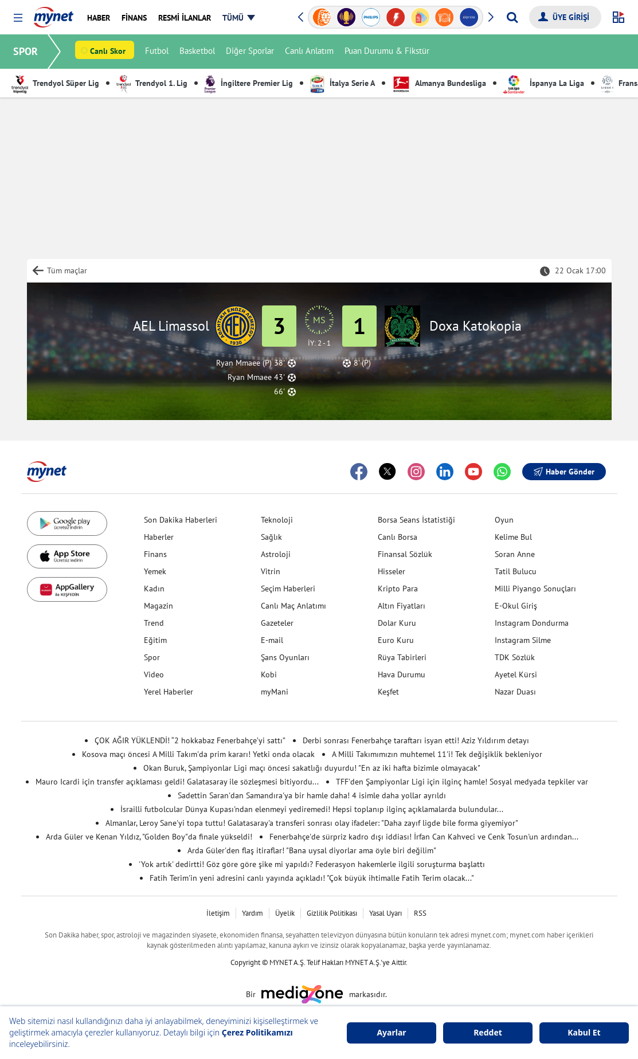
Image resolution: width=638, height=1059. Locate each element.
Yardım (252, 913)
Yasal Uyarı (385, 913)
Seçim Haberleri (288, 588)
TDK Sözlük (515, 657)
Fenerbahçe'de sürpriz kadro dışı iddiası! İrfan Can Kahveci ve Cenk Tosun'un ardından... (423, 836)
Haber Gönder (564, 471)
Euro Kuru (396, 640)
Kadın (154, 588)
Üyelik (285, 913)
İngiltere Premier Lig (249, 83)
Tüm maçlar (67, 270)
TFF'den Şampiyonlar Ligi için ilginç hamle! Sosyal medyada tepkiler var (462, 781)
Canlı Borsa (397, 537)
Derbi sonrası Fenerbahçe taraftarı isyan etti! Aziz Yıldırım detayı (416, 740)
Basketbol (198, 51)
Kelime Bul (513, 537)
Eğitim (155, 640)
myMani (274, 692)
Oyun (504, 520)
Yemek (155, 571)
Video (154, 674)
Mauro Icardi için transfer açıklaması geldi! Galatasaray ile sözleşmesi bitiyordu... (177, 781)
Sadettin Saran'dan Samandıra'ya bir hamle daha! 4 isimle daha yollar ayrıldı (312, 795)
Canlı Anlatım (309, 51)
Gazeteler (277, 623)
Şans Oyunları (285, 657)
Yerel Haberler (168, 692)
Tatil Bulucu (516, 571)
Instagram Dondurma (532, 623)
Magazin (158, 606)
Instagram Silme (523, 640)
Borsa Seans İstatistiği (416, 520)
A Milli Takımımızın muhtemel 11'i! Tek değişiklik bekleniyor (437, 754)
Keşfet (388, 692)
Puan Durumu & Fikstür (387, 51)
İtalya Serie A (342, 83)
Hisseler (391, 571)
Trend (154, 623)
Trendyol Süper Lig (55, 83)
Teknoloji (277, 520)
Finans (155, 554)
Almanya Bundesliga (439, 83)
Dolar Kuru (397, 623)
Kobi (269, 674)
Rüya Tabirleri (402, 657)
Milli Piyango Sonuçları (535, 588)
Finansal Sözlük (405, 554)
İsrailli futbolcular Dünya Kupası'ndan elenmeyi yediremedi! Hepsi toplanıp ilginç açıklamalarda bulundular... (311, 809)
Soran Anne (515, 554)
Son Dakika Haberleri (180, 520)
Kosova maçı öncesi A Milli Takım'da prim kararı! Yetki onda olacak (198, 754)
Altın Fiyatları (401, 606)
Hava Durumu (401, 674)
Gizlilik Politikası (332, 913)
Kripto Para (398, 588)
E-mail (272, 640)
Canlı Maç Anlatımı (293, 606)
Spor (152, 657)
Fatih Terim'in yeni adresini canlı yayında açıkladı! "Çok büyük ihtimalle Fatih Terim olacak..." (312, 878)
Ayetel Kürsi (516, 674)
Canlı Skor (108, 52)
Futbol (157, 51)
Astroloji (276, 554)
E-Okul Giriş (516, 606)
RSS (420, 913)
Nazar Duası (515, 692)
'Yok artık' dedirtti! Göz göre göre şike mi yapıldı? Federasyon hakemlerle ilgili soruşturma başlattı (312, 864)
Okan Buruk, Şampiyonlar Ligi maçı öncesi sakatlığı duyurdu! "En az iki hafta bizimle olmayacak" (311, 768)
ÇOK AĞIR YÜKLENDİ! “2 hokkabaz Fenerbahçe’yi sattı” (190, 740)
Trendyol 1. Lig (151, 83)
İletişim (218, 913)
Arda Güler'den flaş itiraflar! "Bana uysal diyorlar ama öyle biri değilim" (311, 850)
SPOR (26, 51)
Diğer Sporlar (250, 51)
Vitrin (270, 571)
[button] (18, 18)
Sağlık (271, 537)
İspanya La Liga (543, 83)
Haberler (159, 537)
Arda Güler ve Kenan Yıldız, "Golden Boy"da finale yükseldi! (149, 836)
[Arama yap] (512, 17)
